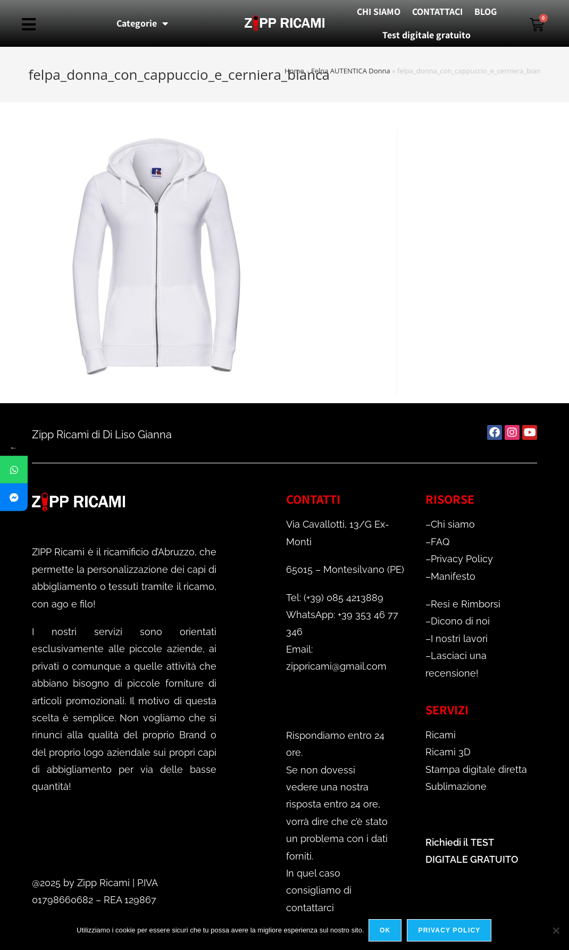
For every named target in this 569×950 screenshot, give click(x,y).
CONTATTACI (437, 11)
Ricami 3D (448, 751)
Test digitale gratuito (426, 35)
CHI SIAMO (378, 11)
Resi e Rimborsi (465, 604)
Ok (386, 931)
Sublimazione (456, 786)
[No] (555, 931)
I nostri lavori (459, 638)
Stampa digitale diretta (476, 769)
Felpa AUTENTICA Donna (350, 71)
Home (294, 71)
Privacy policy (450, 931)
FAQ (440, 541)
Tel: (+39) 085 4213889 (334, 597)
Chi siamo (453, 524)
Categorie (142, 23)
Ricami (440, 734)
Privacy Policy (462, 558)
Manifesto (453, 576)
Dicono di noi (460, 621)
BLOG (485, 11)
